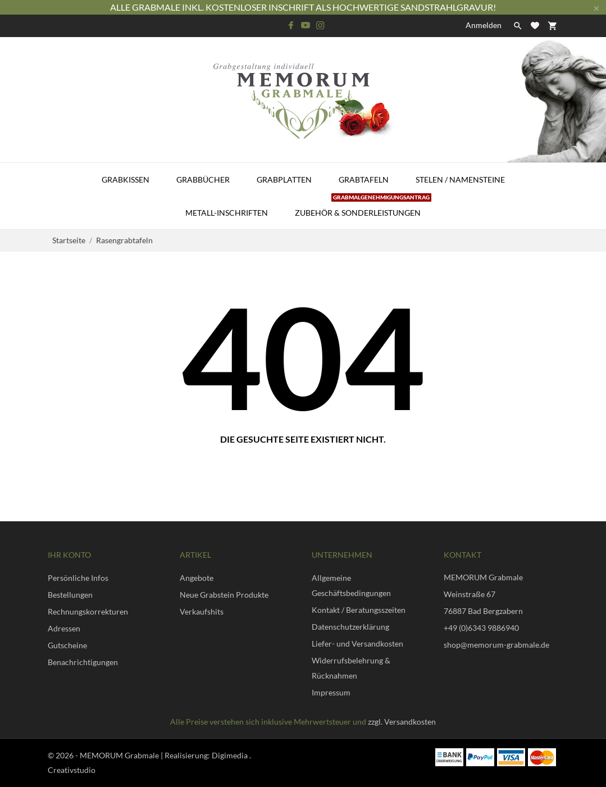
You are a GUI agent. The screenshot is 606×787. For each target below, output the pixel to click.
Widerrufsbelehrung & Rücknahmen (351, 668)
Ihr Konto (69, 554)
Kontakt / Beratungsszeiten (358, 610)
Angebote (196, 578)
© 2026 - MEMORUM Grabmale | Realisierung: (130, 755)
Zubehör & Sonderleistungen (363, 206)
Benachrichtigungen (83, 662)
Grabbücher (203, 179)
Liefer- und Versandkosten (357, 643)
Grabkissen (125, 179)
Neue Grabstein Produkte (224, 594)
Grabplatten (284, 179)
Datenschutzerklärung (350, 626)
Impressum (331, 692)
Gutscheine (67, 645)
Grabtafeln (364, 179)
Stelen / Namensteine (460, 179)
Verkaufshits (202, 611)
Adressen (64, 628)
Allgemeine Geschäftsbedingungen (351, 585)
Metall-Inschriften (226, 212)
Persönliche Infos (78, 578)
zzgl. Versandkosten (402, 721)
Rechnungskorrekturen (88, 611)
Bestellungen (70, 594)
